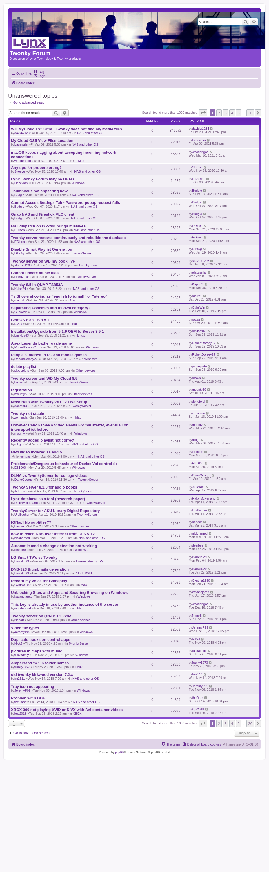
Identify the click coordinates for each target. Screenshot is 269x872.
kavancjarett (23, 596)
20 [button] (250, 112)
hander (19, 526)
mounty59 (21, 394)
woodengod (22, 160)
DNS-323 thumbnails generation (40, 569)
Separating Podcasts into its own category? (50, 308)
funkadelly (21, 655)
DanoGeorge (23, 479)
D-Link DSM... (84, 573)
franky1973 (22, 667)
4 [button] (232, 112)
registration (21, 390)
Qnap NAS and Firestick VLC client (42, 214)
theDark (20, 702)
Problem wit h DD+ (28, 698)
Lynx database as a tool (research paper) (48, 499)
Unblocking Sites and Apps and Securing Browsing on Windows (69, 592)
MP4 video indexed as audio (36, 452)
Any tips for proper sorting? (36, 167)
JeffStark (20, 491)
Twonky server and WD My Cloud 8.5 (44, 378)
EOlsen (19, 230)
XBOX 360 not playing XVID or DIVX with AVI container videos (67, 710)
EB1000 (20, 467)
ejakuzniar (21, 276)
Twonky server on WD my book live (43, 261)
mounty (19, 433)
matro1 (19, 300)
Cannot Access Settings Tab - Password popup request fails (65, 202)
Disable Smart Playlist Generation (41, 249)
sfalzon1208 (23, 265)
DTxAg (19, 253)
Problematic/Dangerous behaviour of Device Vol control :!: (64, 464)
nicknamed (22, 538)
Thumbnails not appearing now (39, 191)
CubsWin (21, 312)
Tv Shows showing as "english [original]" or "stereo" (59, 296)
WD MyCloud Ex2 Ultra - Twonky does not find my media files (66, 129)
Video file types (25, 628)
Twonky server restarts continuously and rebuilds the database (68, 238)
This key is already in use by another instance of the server (64, 604)
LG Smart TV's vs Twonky (34, 557)
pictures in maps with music (36, 651)
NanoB (19, 620)
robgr (18, 444)
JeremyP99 (22, 632)
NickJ (18, 643)
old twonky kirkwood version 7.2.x (42, 674)
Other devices (85, 370)
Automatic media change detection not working (54, 546)
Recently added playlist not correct (42, 440)
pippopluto (21, 370)
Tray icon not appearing (32, 686)
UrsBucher (22, 514)
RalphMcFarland (26, 502)
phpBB (119, 752)
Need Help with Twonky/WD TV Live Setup (49, 402)
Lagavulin (21, 144)
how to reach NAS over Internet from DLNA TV (53, 534)
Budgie (19, 195)
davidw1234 (23, 133)
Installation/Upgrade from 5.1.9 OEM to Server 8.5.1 (57, 331)
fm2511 (19, 678)
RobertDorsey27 (26, 347)
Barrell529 (21, 561)
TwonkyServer (81, 253)
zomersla (21, 417)
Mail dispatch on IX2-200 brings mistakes (48, 226)
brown (18, 382)
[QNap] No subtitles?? (31, 522)
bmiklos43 (21, 335)
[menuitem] (38, 72)
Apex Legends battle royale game (41, 343)
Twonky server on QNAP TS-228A (41, 616)
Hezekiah (21, 183)
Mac (81, 160)
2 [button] (219, 112)
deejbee (20, 549)
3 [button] (226, 112)
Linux (73, 323)
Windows (78, 183)
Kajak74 (20, 288)
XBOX (77, 713)
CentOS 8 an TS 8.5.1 (30, 320)
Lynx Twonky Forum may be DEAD (42, 179)
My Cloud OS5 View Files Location (42, 140)
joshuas (25, 456)
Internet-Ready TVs (89, 561)
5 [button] (239, 112)
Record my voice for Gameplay (39, 581)
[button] (203, 112)
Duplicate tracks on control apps (40, 639)
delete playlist (23, 366)
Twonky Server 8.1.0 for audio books (44, 487)
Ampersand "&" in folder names (40, 663)
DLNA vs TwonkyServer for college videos (49, 475)
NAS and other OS (90, 133)
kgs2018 (20, 713)
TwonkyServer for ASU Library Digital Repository (55, 511)
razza (18, 323)
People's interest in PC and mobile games (49, 355)
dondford (20, 406)
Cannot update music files (35, 273)
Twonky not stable (27, 413)
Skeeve (19, 171)
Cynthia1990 (23, 585)
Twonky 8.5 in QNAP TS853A (37, 285)
